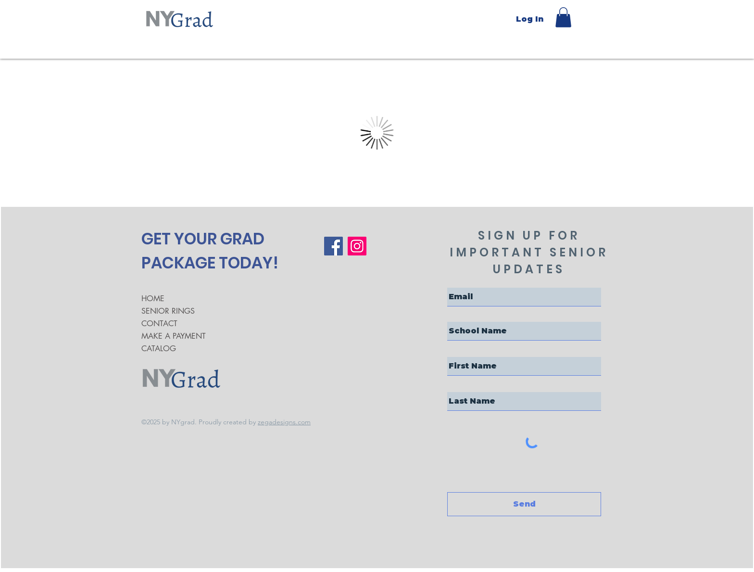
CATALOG (158, 348)
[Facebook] (333, 246)
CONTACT (159, 323)
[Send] (524, 504)
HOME (152, 298)
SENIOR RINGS (168, 311)
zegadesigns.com (284, 422)
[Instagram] (357, 246)
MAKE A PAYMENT (173, 336)
